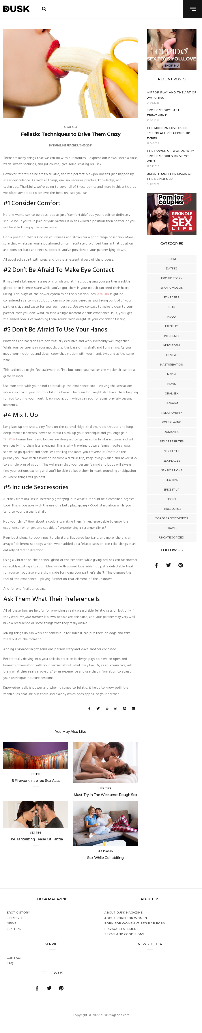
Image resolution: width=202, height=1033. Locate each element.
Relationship (171, 412)
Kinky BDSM (171, 345)
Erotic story (171, 278)
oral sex (103, 294)
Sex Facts (171, 451)
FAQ (10, 963)
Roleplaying (171, 422)
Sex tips (172, 479)
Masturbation (171, 364)
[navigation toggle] (192, 9)
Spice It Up (172, 489)
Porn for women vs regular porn (134, 923)
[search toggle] (44, 9)
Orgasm (171, 403)
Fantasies (171, 297)
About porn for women (125, 918)
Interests (171, 335)
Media (171, 374)
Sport (172, 499)
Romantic (171, 432)
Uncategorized (171, 537)
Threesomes (171, 508)
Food (171, 316)
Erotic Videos (172, 287)
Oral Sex (171, 393)
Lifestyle (172, 355)
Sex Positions (171, 470)
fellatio (9, 439)
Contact (14, 957)
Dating (171, 268)
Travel (171, 528)
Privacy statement (121, 929)
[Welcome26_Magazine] (171, 234)
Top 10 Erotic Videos (171, 518)
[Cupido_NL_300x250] (171, 69)
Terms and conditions (124, 934)
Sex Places (171, 460)
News (171, 383)
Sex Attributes (171, 441)
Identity (171, 326)
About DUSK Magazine (123, 912)
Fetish (171, 307)
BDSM (172, 259)
